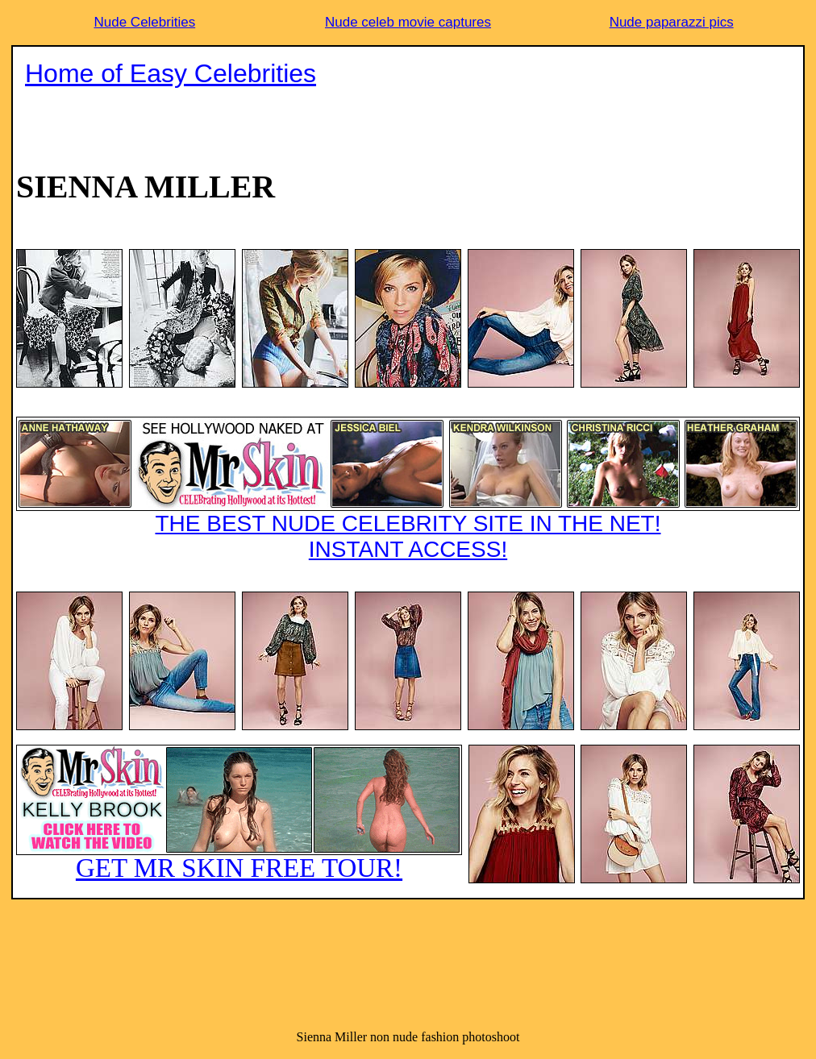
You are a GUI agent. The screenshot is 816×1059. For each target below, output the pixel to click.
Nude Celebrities (144, 22)
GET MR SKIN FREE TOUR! (239, 813)
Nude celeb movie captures (408, 22)
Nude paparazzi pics (672, 22)
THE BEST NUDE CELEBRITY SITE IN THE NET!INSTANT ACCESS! (408, 489)
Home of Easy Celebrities (170, 73)
